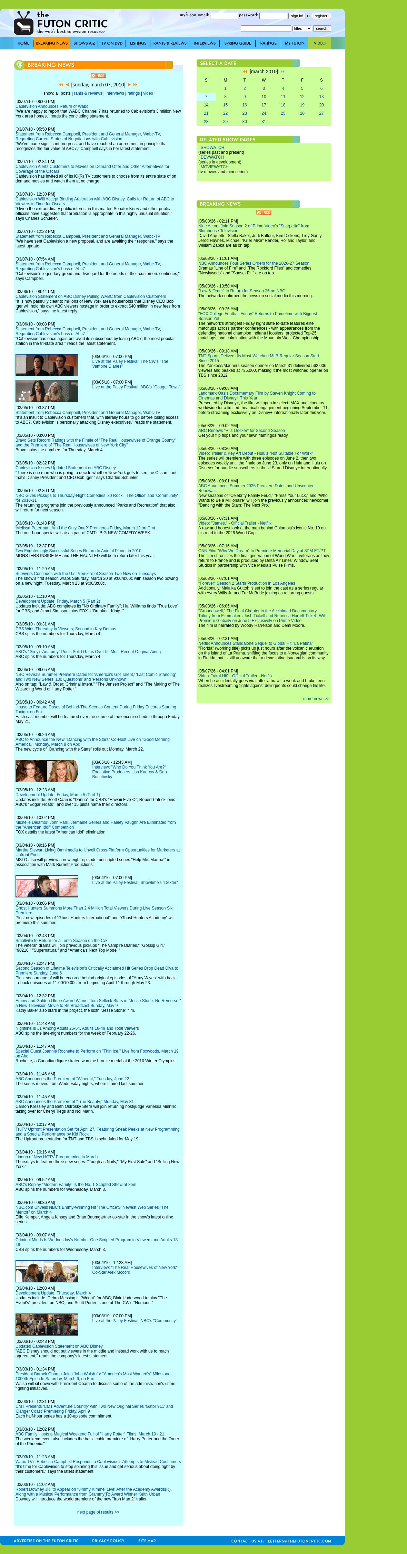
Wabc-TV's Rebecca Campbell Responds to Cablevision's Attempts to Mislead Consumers (98, 1461)
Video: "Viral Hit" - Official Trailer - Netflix (235, 676)
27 (321, 113)
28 (206, 121)
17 (263, 105)
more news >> (316, 698)
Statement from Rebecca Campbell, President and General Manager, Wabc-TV (88, 236)
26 (302, 113)
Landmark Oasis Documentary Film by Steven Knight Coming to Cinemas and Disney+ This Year (257, 396)
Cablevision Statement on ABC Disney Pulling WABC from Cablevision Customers (91, 296)
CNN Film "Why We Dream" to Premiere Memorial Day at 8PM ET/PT (262, 550)
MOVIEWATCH (215, 166)
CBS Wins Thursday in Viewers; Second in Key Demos (66, 629)
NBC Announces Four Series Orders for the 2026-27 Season (253, 263)
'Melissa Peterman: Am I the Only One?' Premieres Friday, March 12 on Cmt (85, 528)
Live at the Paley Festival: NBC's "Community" (134, 1320)
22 (225, 113)
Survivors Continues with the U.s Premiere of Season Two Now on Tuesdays (86, 573)
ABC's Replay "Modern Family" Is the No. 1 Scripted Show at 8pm (76, 1184)
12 (302, 96)
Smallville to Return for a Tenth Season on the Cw (61, 940)
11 (283, 96)
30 (244, 121)
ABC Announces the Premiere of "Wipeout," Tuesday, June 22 (72, 1078)
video (148, 93)
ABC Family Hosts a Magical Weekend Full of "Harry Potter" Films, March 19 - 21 (90, 1434)
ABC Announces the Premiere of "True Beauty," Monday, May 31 (75, 1101)
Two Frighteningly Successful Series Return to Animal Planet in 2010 (78, 550)
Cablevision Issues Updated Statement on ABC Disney (66, 467)
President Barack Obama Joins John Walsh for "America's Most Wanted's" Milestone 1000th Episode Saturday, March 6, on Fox (93, 1376)
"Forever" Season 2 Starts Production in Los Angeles (246, 583)
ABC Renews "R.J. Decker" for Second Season (241, 430)
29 (225, 121)
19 (302, 105)
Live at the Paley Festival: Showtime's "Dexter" (135, 882)
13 (321, 96)
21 (206, 113)
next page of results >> (98, 1512)
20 (321, 105)
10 (263, 96)
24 (263, 113)
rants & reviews (88, 93)
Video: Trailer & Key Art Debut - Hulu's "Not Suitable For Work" (255, 453)
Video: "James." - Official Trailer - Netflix (234, 523)
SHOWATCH (213, 147)
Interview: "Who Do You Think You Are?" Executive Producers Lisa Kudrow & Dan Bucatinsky (129, 772)
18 (283, 105)
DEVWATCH (212, 157)
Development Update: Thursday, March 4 (53, 1293)
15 (225, 105)
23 (244, 113)
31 (263, 121)
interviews (115, 93)
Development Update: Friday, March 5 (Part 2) (58, 601)
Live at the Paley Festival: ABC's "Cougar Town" (136, 387)
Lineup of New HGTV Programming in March (57, 1157)
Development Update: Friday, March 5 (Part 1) (58, 794)
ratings (133, 93)
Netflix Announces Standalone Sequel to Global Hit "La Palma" (255, 643)
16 (244, 105)
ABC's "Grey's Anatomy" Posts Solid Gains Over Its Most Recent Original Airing (88, 651)
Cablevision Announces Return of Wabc (52, 106)
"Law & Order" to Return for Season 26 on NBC (241, 291)
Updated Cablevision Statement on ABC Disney (59, 1346)
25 (283, 113)
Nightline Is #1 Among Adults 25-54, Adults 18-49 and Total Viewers (77, 1028)
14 (206, 105)
